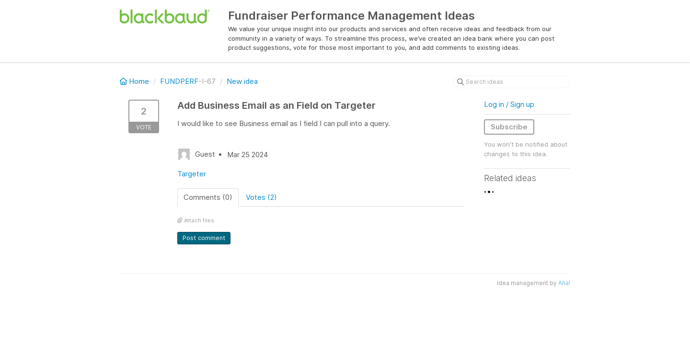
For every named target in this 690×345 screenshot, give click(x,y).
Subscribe (509, 126)
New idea (242, 81)
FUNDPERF (179, 81)
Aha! (564, 283)
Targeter (191, 173)
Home (135, 81)
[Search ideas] (511, 82)
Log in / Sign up (509, 104)
